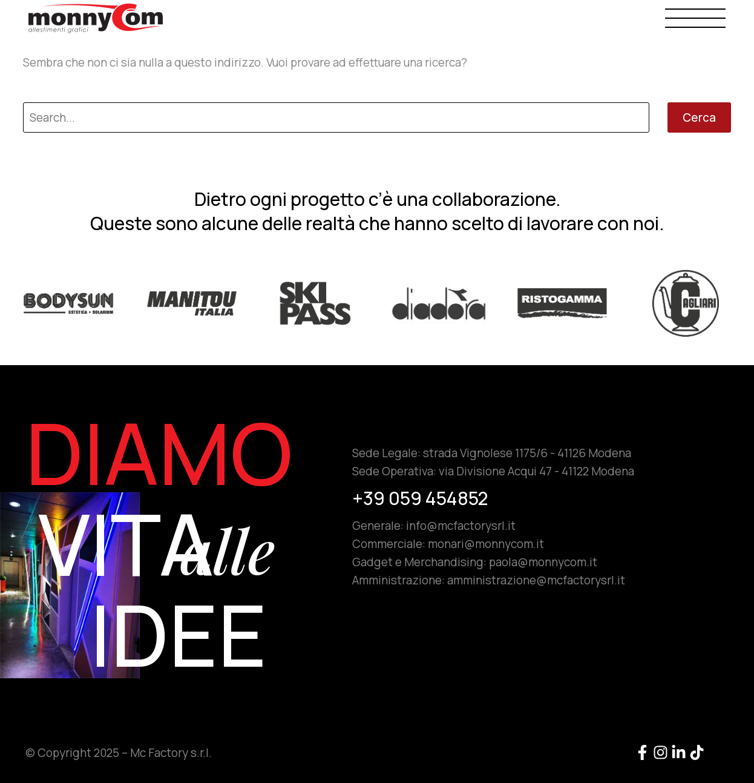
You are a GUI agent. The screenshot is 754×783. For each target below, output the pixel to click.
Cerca (699, 117)
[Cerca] (336, 117)
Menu (695, 17)
